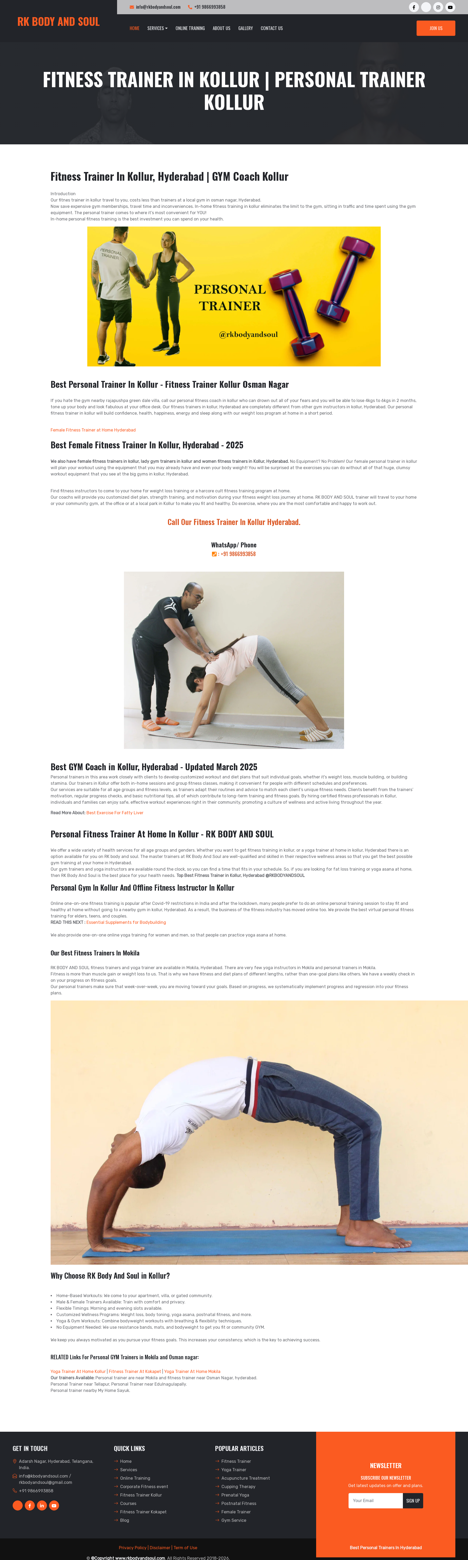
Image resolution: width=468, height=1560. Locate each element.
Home (134, 28)
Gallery (245, 28)
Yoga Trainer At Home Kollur (78, 1371)
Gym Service (230, 1520)
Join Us (436, 28)
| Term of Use (184, 1547)
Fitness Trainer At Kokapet (135, 1371)
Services (155, 28)
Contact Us (272, 28)
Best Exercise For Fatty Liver (114, 812)
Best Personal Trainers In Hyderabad (386, 1547)
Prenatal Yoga (232, 1495)
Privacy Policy (133, 1547)
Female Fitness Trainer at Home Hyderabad (93, 430)
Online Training (190, 28)
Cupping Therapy (235, 1486)
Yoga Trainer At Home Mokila (192, 1371)
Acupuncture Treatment (242, 1478)
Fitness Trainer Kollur (138, 1495)
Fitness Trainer (233, 1461)
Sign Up (413, 1501)
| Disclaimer (159, 1547)
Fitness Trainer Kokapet (140, 1511)
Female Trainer (233, 1511)
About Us (221, 28)
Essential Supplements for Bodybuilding (126, 922)
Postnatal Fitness (235, 1503)
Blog (121, 1520)
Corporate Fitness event (141, 1486)
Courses (125, 1503)
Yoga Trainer (230, 1469)
